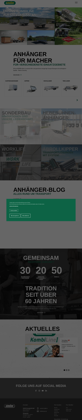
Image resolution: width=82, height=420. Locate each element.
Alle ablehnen (25, 215)
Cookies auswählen (13, 210)
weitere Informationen (13, 206)
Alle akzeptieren (15, 215)
